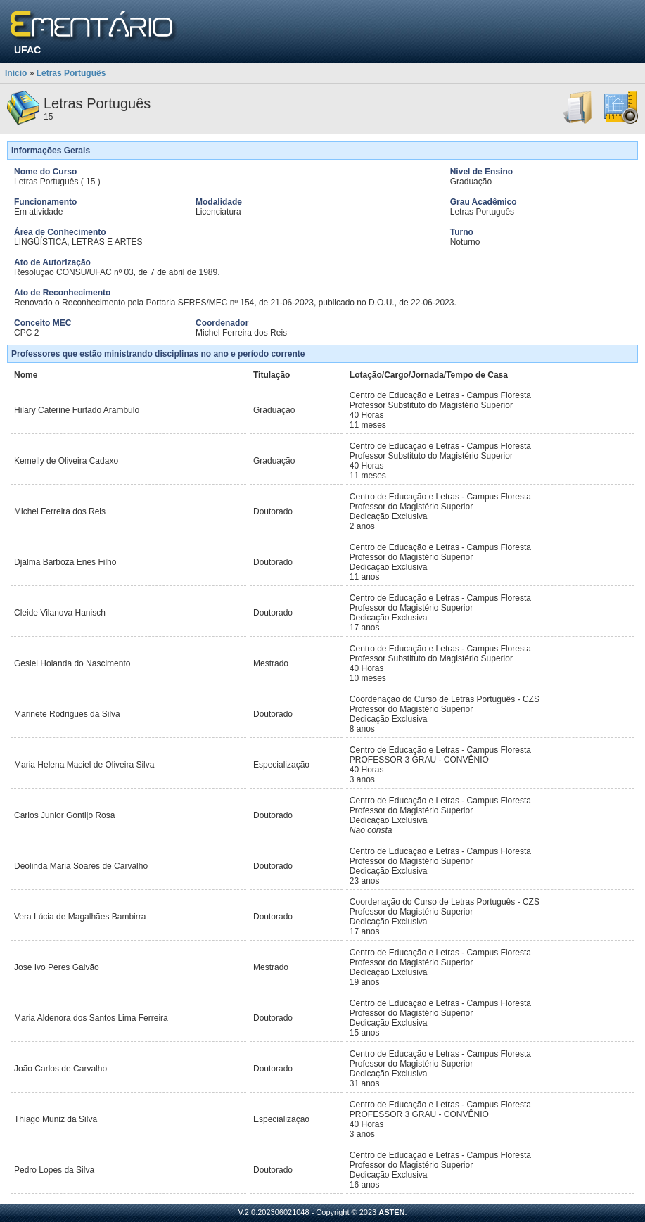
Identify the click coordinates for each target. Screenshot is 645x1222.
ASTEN (391, 1212)
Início (16, 73)
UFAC (27, 50)
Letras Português (71, 73)
